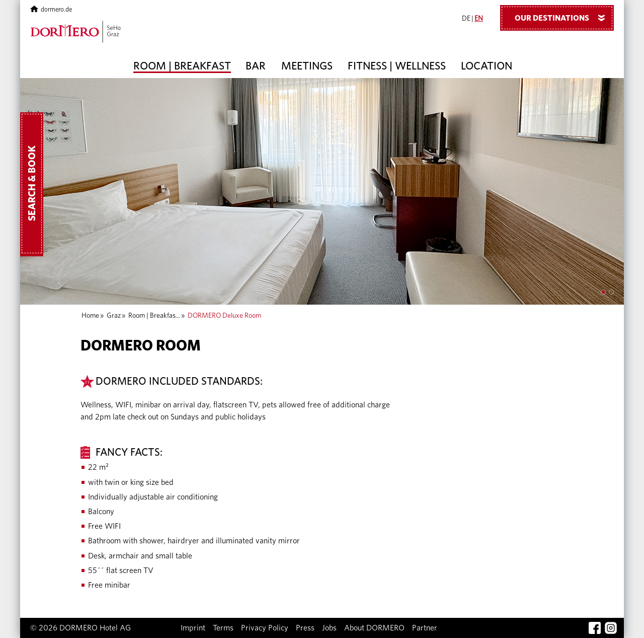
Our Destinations (563, 17)
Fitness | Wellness (397, 66)
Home (90, 315)
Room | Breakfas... (154, 315)
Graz (114, 315)
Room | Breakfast (182, 66)
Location (486, 66)
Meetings (307, 66)
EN (478, 18)
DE (466, 18)
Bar (256, 66)
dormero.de (51, 10)
